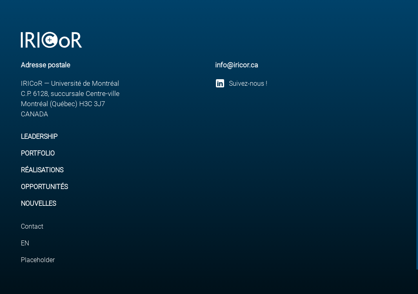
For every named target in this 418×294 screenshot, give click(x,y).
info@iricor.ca (236, 65)
